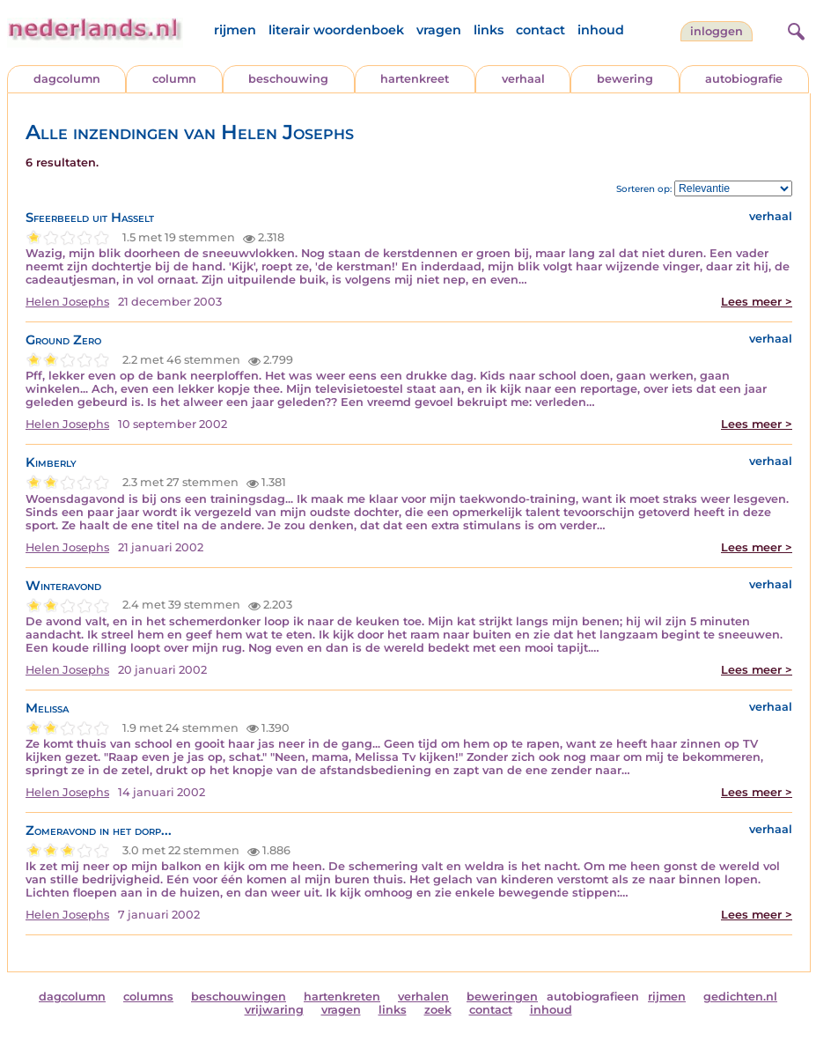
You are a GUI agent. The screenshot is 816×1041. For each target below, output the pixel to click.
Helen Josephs (67, 301)
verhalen (423, 996)
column (174, 78)
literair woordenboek (336, 30)
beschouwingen (238, 996)
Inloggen (716, 31)
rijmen (235, 30)
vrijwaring (274, 1009)
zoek (438, 1009)
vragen (438, 30)
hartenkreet (414, 78)
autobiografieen (593, 996)
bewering (625, 78)
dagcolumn (66, 78)
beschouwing (288, 78)
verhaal (523, 78)
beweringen (502, 996)
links (489, 30)
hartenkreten (342, 996)
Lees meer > (756, 301)
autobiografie (744, 78)
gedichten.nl (740, 996)
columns (148, 996)
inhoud (600, 30)
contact (540, 30)
